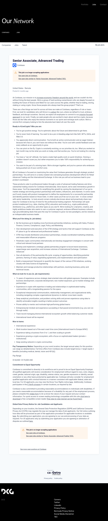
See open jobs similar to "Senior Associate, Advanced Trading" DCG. (42, 78)
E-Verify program (34, 384)
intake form (34, 393)
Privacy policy (48, 478)
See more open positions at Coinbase (33, 449)
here (14, 416)
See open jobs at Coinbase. (28, 75)
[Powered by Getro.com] (54, 472)
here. (31, 421)
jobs (16, 45)
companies (6, 45)
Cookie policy (58, 478)
